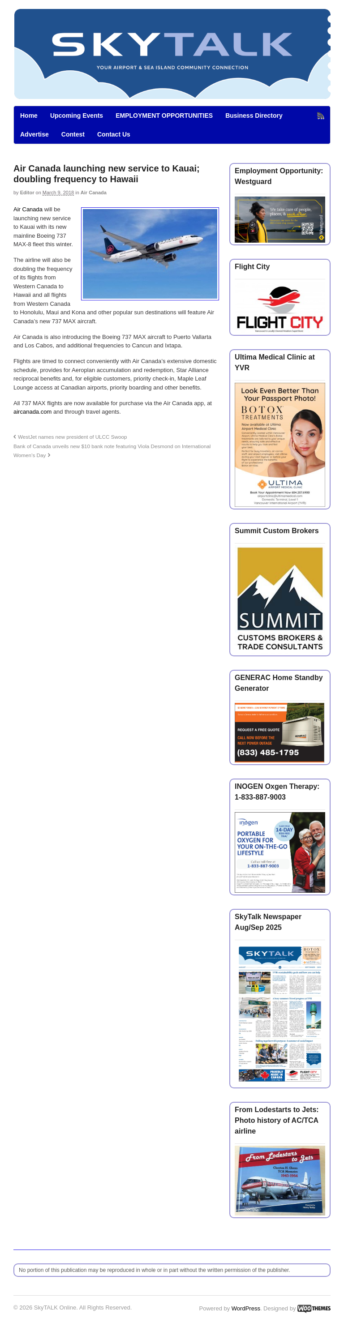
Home (29, 115)
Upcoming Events (76, 115)
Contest (73, 134)
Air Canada (94, 192)
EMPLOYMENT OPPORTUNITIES (164, 115)
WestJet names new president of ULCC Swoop (72, 437)
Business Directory (254, 115)
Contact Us (113, 134)
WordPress (246, 1308)
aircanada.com (32, 411)
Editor (27, 192)
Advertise (34, 134)
